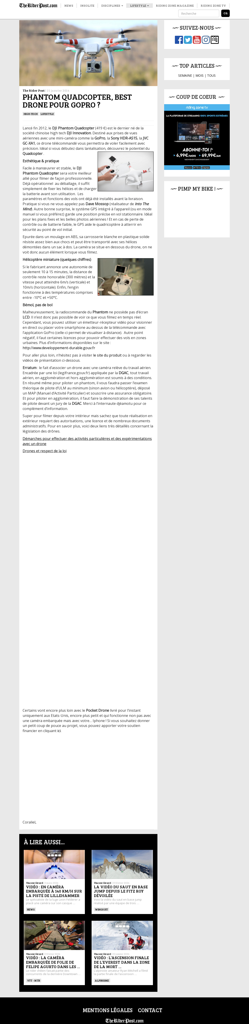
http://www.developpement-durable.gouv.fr (59, 347)
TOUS (211, 75)
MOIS (199, 75)
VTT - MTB (33, 980)
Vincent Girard (34, 883)
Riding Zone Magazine (175, 5)
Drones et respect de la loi (45, 450)
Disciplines (112, 5)
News (68, 5)
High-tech (31, 114)
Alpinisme (102, 980)
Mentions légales (108, 1010)
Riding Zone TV (213, 5)
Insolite (87, 5)
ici (59, 730)
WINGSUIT (101, 909)
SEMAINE (185, 75)
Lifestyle (139, 5)
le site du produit (107, 355)
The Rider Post (34, 90)
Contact (150, 1010)
